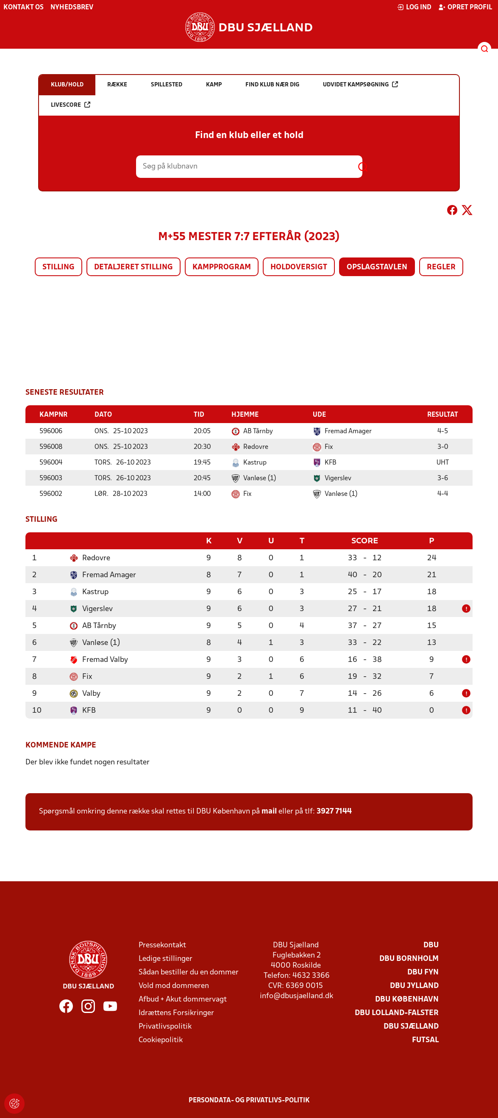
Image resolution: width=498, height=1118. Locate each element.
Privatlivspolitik (165, 1025)
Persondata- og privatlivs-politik (249, 1100)
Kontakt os (23, 8)
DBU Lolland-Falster (397, 1012)
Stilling (58, 267)
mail (269, 810)
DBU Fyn (423, 971)
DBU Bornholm (409, 958)
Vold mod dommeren (174, 985)
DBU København (407, 998)
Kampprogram (221, 267)
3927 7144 (334, 810)
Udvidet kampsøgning (360, 84)
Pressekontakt (162, 944)
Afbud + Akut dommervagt (183, 998)
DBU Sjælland (411, 1025)
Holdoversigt (298, 267)
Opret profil (465, 7)
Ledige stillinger (165, 958)
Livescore (70, 105)
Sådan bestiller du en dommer (189, 971)
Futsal (425, 1039)
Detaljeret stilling (133, 267)
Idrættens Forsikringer (176, 1012)
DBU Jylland (414, 985)
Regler (441, 267)
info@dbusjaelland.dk (296, 995)
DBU (431, 944)
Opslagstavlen (377, 267)
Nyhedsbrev (71, 8)
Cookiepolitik (161, 1039)
